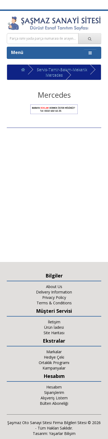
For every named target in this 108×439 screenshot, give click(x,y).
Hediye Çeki (54, 357)
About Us (54, 286)
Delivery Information (54, 292)
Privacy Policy (54, 297)
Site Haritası (54, 332)
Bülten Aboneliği (54, 403)
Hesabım (54, 387)
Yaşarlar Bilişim (62, 433)
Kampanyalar (54, 368)
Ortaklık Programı (54, 362)
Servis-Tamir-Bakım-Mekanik (62, 69)
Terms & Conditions (54, 302)
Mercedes (54, 74)
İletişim (54, 321)
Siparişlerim (54, 392)
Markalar (54, 351)
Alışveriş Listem (54, 397)
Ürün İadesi (54, 327)
